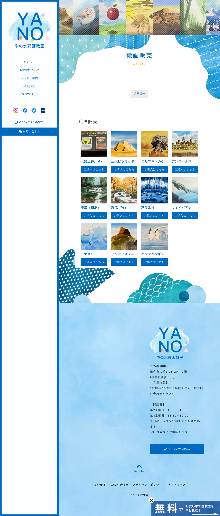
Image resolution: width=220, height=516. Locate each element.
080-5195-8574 (29, 122)
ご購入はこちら (94, 169)
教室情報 (99, 485)
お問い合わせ (29, 131)
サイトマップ (177, 485)
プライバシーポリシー (147, 485)
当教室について (29, 70)
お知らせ (29, 62)
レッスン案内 (29, 78)
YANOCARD (29, 94)
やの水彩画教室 (140, 494)
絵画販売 (29, 86)
